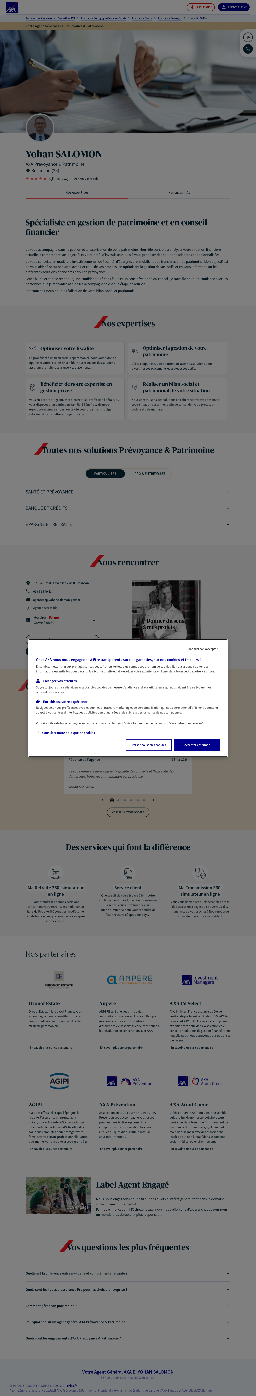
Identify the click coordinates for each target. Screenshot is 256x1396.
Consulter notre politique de (68, 733)
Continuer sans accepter (202, 649)
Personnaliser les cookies (149, 745)
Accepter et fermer (197, 745)
